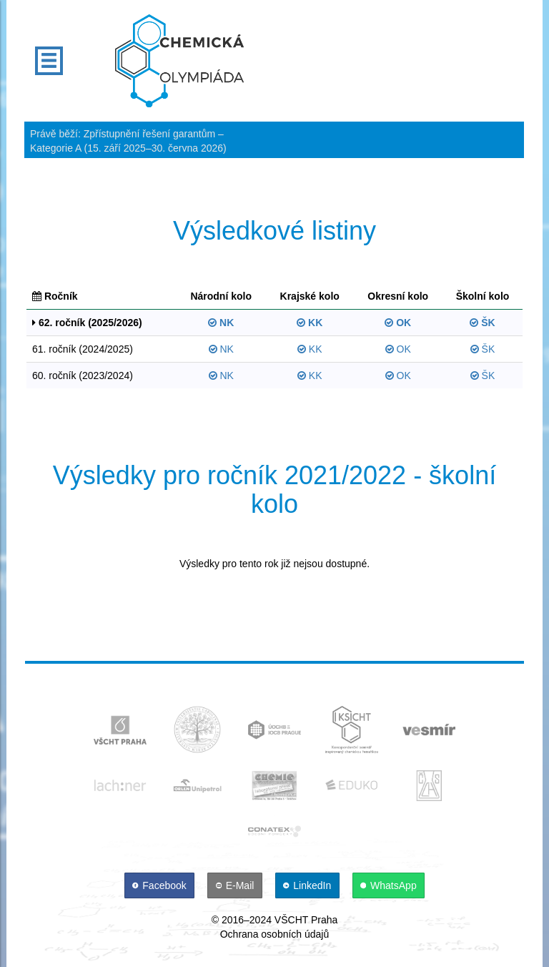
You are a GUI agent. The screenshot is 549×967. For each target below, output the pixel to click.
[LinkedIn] (308, 885)
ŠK (482, 322)
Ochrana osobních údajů (275, 934)
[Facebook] (160, 885)
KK (309, 322)
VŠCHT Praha (305, 920)
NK (221, 322)
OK (398, 322)
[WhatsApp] (388, 885)
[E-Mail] (236, 885)
